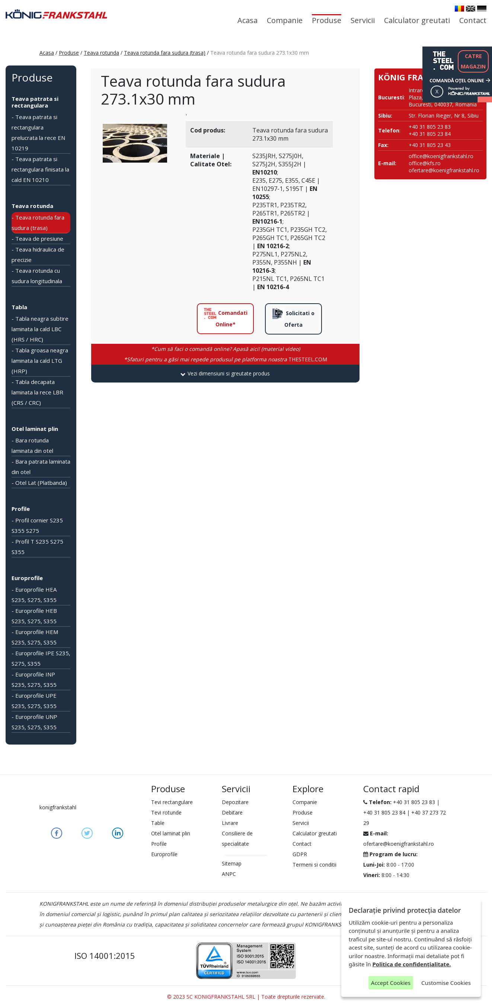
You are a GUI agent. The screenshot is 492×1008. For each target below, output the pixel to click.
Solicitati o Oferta (293, 318)
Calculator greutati (417, 20)
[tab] (225, 374)
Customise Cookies (446, 982)
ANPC (229, 873)
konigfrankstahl (57, 807)
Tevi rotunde (166, 812)
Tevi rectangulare (172, 802)
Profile (21, 508)
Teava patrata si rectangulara (35, 102)
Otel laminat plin (35, 428)
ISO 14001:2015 (104, 955)
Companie (285, 20)
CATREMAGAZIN (473, 61)
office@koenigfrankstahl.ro (441, 156)
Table (157, 822)
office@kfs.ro (425, 163)
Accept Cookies (390, 982)
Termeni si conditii (314, 864)
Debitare (232, 812)
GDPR (300, 854)
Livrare (230, 822)
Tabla (19, 307)
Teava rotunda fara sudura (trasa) (164, 52)
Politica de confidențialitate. (412, 964)
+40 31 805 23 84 (384, 812)
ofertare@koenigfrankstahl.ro (444, 170)
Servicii (363, 20)
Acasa (247, 20)
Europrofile (27, 578)
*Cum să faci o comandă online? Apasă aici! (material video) (225, 348)
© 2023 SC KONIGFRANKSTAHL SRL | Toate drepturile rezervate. (246, 996)
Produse (326, 20)
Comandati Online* (225, 318)
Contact (472, 20)
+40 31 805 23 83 (414, 802)
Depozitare (235, 802)
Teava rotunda (101, 52)
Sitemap (232, 863)
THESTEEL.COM (225, 359)
